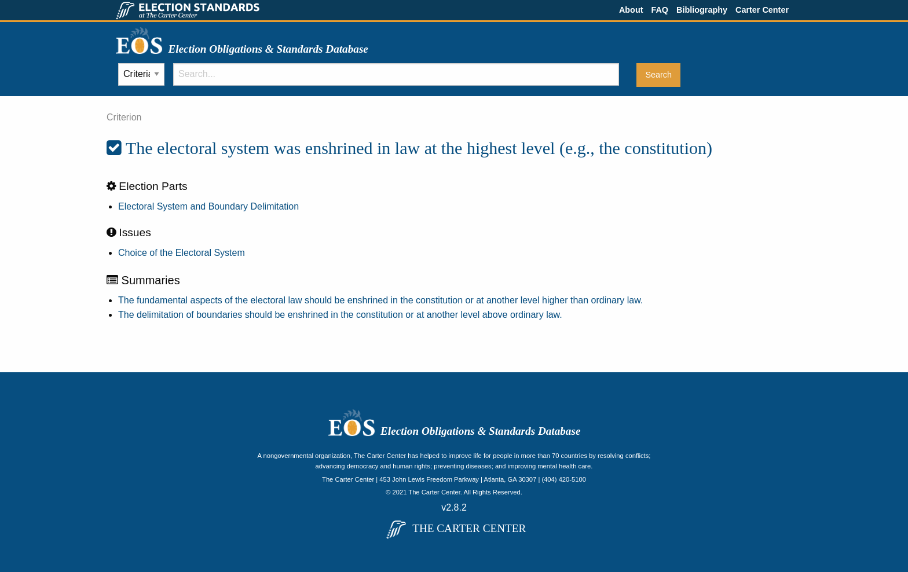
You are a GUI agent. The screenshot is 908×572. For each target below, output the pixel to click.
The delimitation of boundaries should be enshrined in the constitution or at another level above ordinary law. (340, 315)
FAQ (659, 9)
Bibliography (701, 9)
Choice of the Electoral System (181, 253)
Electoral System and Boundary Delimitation (208, 206)
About (631, 9)
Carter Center (762, 9)
